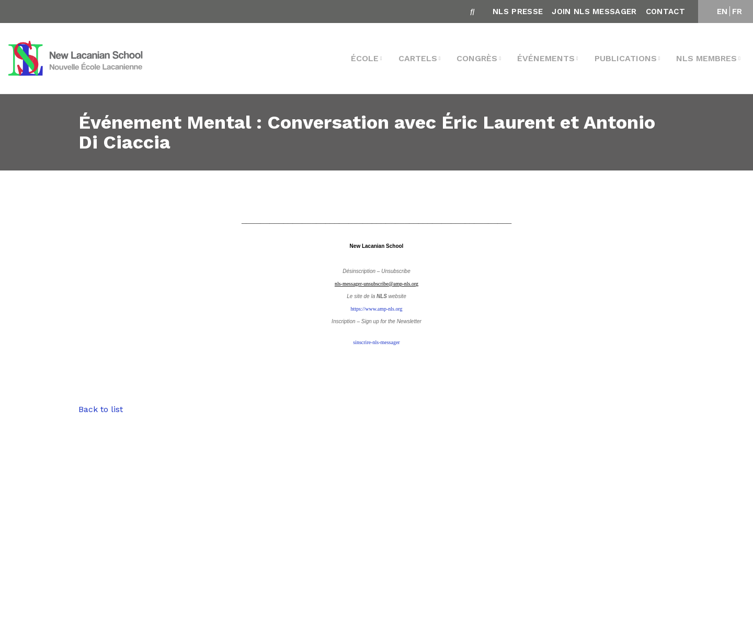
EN (722, 11)
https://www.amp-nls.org (376, 309)
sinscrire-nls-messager (376, 342)
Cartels (417, 58)
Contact (665, 11)
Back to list (100, 409)
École (365, 58)
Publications (626, 58)
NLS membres (706, 58)
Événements (546, 58)
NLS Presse (518, 11)
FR (737, 11)
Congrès (477, 58)
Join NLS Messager (594, 11)
